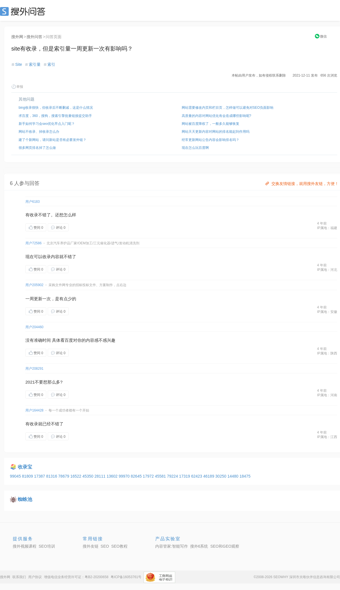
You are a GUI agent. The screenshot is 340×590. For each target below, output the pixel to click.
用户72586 (33, 243)
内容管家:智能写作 (171, 546)
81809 (28, 476)
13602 (113, 476)
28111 (101, 476)
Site (18, 64)
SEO (24, 11)
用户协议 (35, 577)
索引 (51, 64)
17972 (149, 476)
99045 (16, 476)
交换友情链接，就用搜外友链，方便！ (301, 183)
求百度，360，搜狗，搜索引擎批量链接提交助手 (55, 116)
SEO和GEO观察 (224, 546)
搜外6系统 (199, 546)
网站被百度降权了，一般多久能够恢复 (210, 124)
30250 (221, 476)
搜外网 (17, 36)
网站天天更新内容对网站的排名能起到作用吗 (215, 132)
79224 (173, 476)
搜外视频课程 (24, 546)
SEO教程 (119, 546)
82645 (137, 476)
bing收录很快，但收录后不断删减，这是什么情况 (56, 108)
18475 (245, 476)
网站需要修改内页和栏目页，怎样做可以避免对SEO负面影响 (227, 108)
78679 (64, 476)
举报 (17, 87)
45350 (88, 476)
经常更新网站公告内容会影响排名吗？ (210, 140)
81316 (52, 476)
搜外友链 (90, 546)
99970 (125, 476)
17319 (185, 476)
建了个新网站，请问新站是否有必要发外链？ (52, 140)
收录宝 (25, 467)
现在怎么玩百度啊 (195, 148)
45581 (161, 476)
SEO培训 (47, 546)
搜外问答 (34, 36)
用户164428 (34, 410)
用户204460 (34, 327)
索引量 (35, 64)
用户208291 (34, 369)
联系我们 (19, 577)
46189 (209, 476)
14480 (233, 476)
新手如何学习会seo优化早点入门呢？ (47, 124)
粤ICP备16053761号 (126, 577)
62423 (197, 476)
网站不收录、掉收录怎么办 (39, 132)
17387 (40, 476)
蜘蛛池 (25, 499)
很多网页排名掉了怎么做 (37, 148)
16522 (76, 476)
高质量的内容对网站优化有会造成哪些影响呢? (216, 116)
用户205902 (34, 285)
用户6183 (32, 202)
